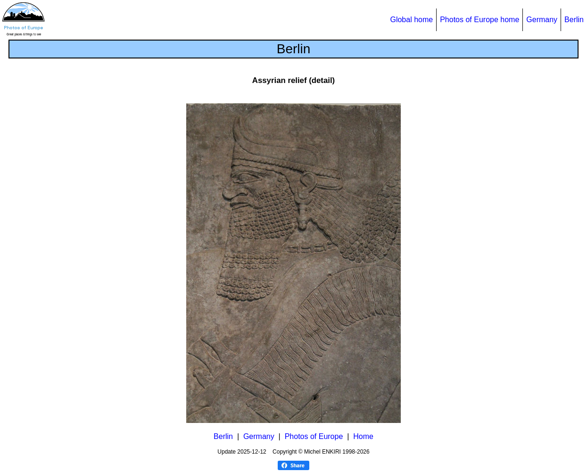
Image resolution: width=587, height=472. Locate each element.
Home (363, 436)
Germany (541, 20)
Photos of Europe (314, 436)
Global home (411, 20)
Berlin (574, 20)
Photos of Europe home (479, 20)
